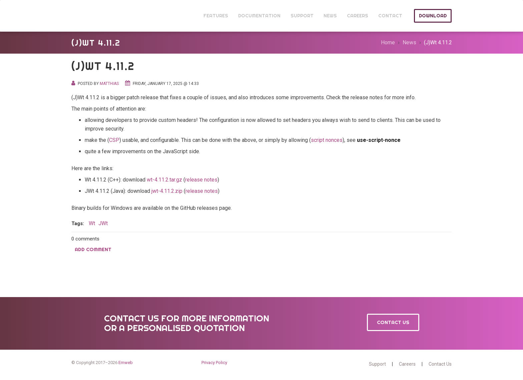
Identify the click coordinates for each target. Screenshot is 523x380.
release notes (201, 180)
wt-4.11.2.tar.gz (164, 180)
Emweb (125, 362)
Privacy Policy (214, 362)
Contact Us (393, 322)
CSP (114, 140)
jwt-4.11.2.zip (166, 191)
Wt (84, 16)
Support (377, 364)
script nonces (327, 140)
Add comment (93, 249)
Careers (407, 364)
